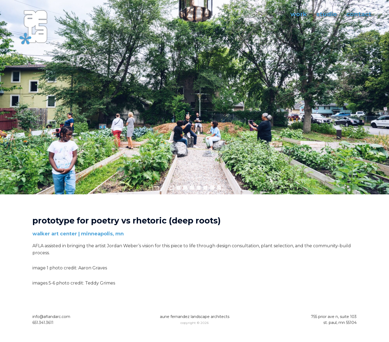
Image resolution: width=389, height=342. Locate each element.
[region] (194, 102)
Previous (7, 97)
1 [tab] (172, 188)
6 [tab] (205, 188)
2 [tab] (178, 188)
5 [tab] (199, 188)
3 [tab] (185, 188)
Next (382, 97)
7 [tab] (212, 188)
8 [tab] (219, 188)
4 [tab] (192, 188)
